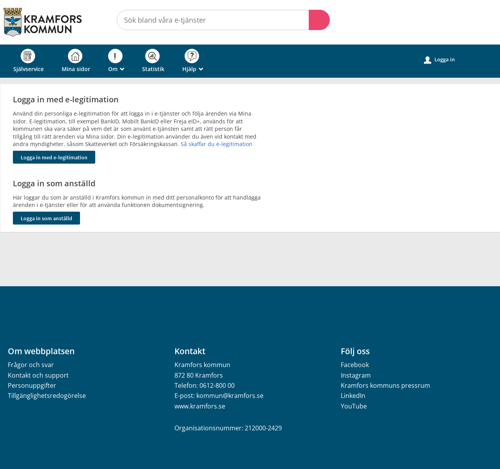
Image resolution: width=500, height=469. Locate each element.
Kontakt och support (38, 375)
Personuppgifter (32, 385)
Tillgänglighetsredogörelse (47, 395)
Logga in (439, 60)
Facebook (355, 364)
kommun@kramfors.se (229, 395)
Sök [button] (319, 20)
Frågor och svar (31, 364)
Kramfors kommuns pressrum (385, 385)
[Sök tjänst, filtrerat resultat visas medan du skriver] (223, 20)
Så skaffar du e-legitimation (217, 144)
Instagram (356, 375)
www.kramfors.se (199, 406)
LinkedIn (353, 395)
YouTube (354, 406)
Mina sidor (76, 61)
